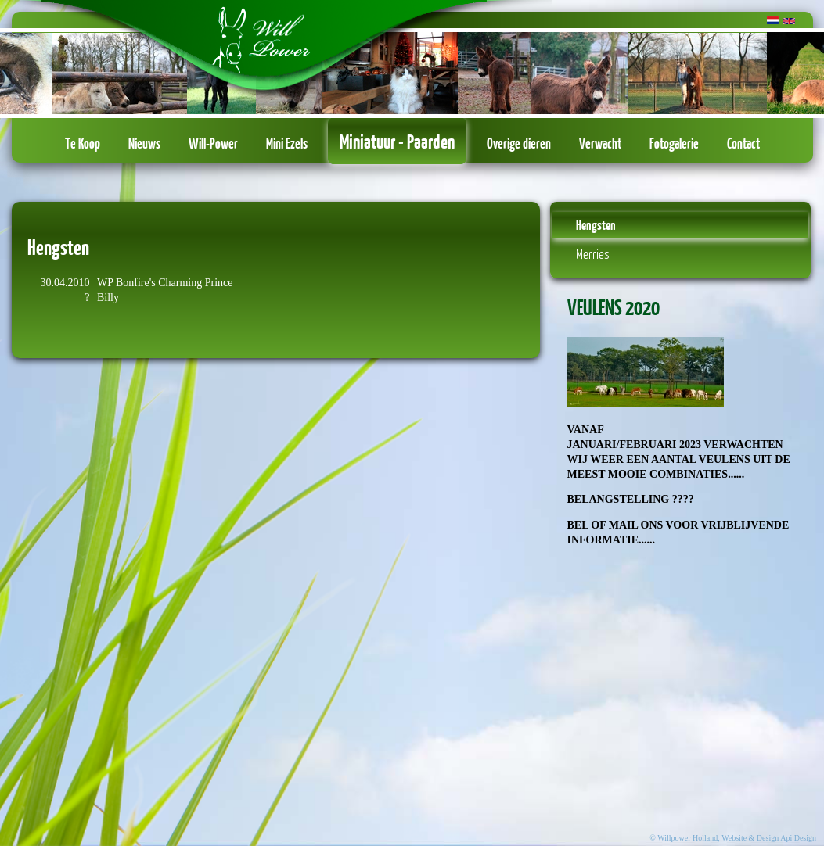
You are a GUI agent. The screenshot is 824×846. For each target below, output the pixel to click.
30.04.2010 (65, 283)
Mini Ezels (287, 143)
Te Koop (82, 143)
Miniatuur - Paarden (397, 140)
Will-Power (213, 143)
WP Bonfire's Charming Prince (164, 283)
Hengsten (596, 225)
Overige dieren (519, 143)
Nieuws (144, 143)
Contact (743, 143)
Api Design (798, 837)
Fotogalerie (674, 143)
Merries (593, 254)
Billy (108, 297)
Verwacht (600, 143)
